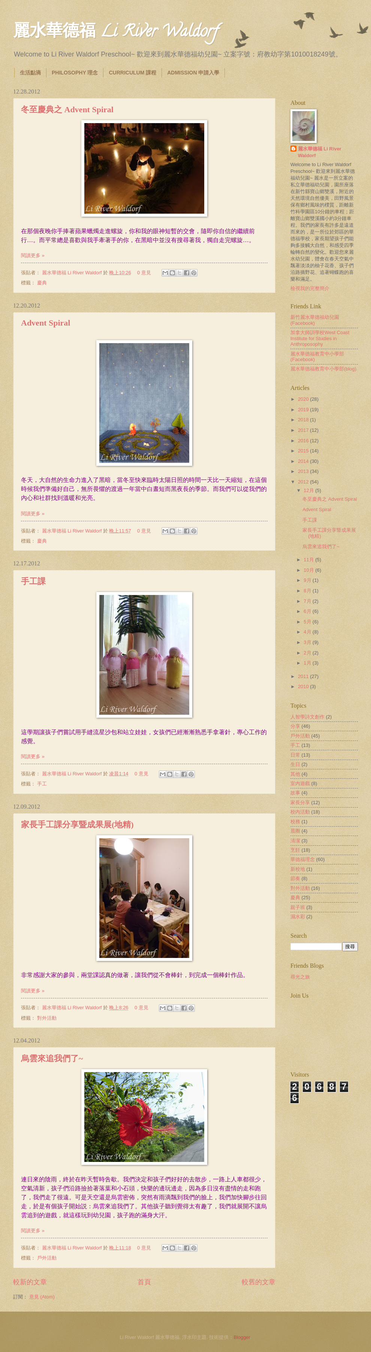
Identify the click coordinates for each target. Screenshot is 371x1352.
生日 (295, 764)
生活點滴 (30, 73)
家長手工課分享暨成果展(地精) (77, 824)
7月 (308, 601)
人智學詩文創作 (307, 717)
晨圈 (295, 831)
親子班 (297, 907)
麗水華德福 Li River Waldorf (115, 33)
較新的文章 (30, 1282)
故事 (295, 793)
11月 (309, 559)
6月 (308, 611)
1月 (308, 663)
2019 (304, 409)
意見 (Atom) (42, 1297)
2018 (304, 419)
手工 (42, 784)
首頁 (144, 1282)
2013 (304, 471)
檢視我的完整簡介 (309, 288)
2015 (304, 451)
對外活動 (47, 1018)
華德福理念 (302, 859)
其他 (295, 774)
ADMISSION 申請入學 (193, 73)
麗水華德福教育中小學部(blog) (323, 369)
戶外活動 (47, 1258)
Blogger (241, 1337)
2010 (304, 686)
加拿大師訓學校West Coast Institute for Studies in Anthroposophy (319, 338)
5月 (308, 622)
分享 (295, 726)
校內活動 (300, 812)
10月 (309, 570)
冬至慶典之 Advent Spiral (67, 109)
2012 (304, 482)
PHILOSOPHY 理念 (75, 73)
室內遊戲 (300, 783)
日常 (295, 755)
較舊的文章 (258, 1282)
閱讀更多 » (33, 255)
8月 (308, 590)
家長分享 (300, 802)
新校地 (297, 869)
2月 (308, 653)
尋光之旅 (300, 977)
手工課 (33, 581)
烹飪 (295, 850)
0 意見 (144, 272)
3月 (308, 642)
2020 (304, 399)
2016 (304, 440)
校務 (295, 821)
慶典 (42, 283)
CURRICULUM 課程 (132, 73)
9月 (308, 580)
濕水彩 (297, 916)
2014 (304, 461)
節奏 (295, 878)
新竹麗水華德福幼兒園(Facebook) (314, 320)
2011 (304, 676)
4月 (308, 632)
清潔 (295, 840)
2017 (304, 430)
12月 (309, 490)
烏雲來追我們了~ (52, 1058)
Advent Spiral (45, 322)
